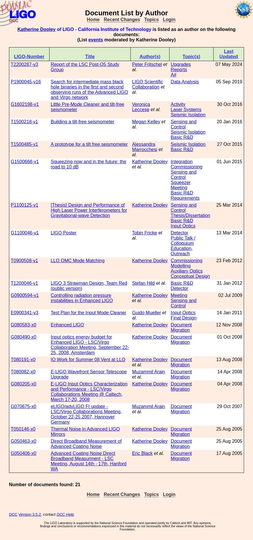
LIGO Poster (64, 232)
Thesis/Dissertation (190, 215)
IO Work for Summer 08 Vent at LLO (88, 359)
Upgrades (181, 64)
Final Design (183, 317)
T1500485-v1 (24, 144)
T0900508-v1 (24, 260)
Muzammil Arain (148, 371)
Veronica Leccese (141, 107)
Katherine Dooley (36, 29)
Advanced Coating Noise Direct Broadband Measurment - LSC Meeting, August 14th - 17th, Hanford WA (89, 461)
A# (173, 74)
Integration (182, 161)
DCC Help (65, 514)
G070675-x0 (23, 406)
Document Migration (181, 327)
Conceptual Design (190, 276)
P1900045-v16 (26, 81)
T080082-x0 (23, 371)
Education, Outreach (182, 251)
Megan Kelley (146, 121)
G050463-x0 (23, 441)
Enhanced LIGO (67, 324)
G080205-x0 (23, 383)
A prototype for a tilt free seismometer (89, 144)
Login (169, 19)
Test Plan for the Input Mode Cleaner (88, 312)
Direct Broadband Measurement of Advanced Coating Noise (86, 444)
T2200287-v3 (24, 64)
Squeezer (181, 182)
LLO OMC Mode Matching (78, 260)
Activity (178, 104)
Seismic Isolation (188, 114)
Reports (179, 69)
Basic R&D (182, 137)
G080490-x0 (23, 337)
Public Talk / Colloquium (183, 241)
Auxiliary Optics (187, 271)
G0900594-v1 (25, 295)
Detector (179, 232)
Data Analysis (185, 81)
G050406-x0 (23, 453)
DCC (13, 514)
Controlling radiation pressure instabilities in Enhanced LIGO (82, 298)
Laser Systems (186, 109)
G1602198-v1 (25, 104)
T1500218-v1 (24, 121)
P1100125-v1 (24, 205)
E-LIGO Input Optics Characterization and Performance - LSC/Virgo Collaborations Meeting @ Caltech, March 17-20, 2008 (89, 391)
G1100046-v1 (25, 232)
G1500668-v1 (25, 161)
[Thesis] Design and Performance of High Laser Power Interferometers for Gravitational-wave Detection (89, 210)
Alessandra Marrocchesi (144, 147)
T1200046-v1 (24, 283)
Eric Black (142, 453)
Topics (151, 19)
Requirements (185, 198)
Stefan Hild (143, 283)
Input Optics (183, 225)
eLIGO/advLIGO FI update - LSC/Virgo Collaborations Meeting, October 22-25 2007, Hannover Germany (86, 414)
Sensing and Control (183, 124)
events (95, 39)
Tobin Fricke (144, 232)
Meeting (179, 187)
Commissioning (186, 166)
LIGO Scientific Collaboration (147, 84)
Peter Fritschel (147, 64)
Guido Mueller (146, 312)
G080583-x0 (23, 324)
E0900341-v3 (24, 312)
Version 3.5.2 (30, 514)
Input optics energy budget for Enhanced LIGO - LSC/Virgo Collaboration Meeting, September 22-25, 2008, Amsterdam (90, 345)
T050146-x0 (23, 429)
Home (93, 19)
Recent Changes (122, 19)
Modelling (180, 265)
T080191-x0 (23, 359)
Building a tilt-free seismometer (82, 121)
